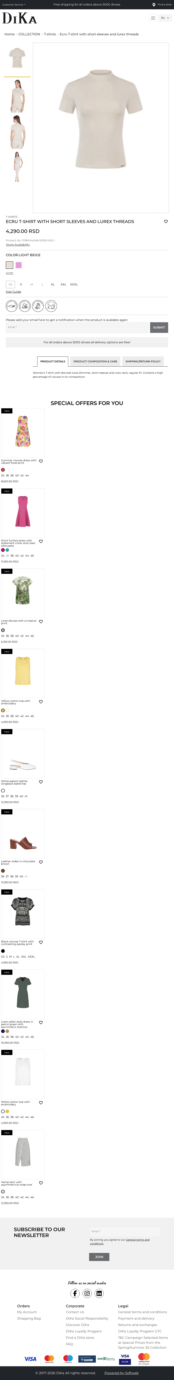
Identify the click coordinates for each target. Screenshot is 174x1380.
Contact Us (75, 1312)
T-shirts (50, 34)
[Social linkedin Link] (99, 1293)
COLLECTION (29, 34)
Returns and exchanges (137, 1325)
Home (9, 34)
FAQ (69, 1344)
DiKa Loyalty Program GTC (140, 1331)
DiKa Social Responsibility (87, 1318)
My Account (27, 1312)
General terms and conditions (142, 1312)
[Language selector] (165, 17)
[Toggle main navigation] (153, 17)
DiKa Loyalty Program (84, 1331)
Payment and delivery (136, 1318)
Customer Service (13, 4)
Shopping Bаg (29, 1318)
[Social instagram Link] (87, 1293)
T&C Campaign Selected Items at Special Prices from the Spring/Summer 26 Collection (143, 1343)
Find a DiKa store (80, 1338)
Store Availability (18, 244)
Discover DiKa (77, 1325)
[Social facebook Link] (75, 1293)
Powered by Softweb (121, 1373)
